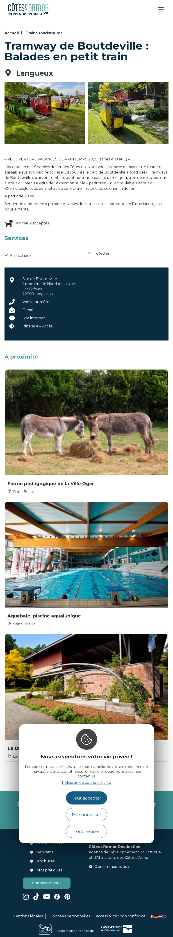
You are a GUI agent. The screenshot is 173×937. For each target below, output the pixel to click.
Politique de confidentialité (86, 782)
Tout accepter (86, 798)
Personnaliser (86, 814)
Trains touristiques (44, 33)
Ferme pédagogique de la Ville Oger (50, 483)
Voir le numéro (36, 302)
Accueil (12, 33)
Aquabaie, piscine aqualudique (44, 616)
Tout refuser (86, 831)
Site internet (34, 318)
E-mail (28, 310)
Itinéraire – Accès (37, 326)
